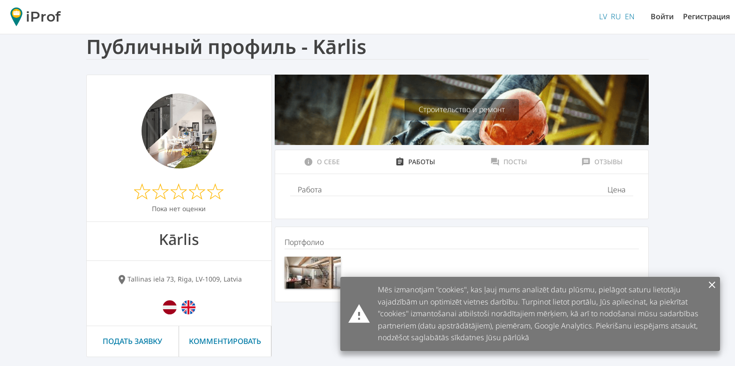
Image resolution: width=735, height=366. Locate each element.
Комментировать (225, 341)
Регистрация (706, 16)
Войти (662, 16)
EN (630, 16)
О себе (322, 162)
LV (603, 16)
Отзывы (601, 162)
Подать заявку (132, 341)
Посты (508, 162)
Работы (415, 162)
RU (616, 16)
